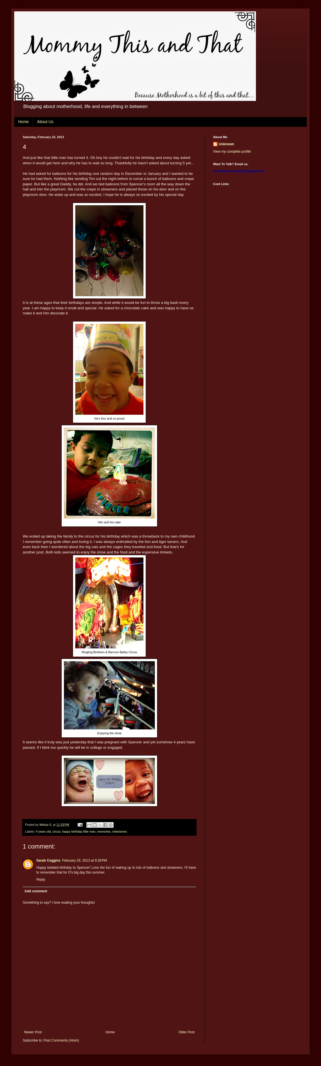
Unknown (226, 144)
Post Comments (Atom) (61, 1040)
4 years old (43, 831)
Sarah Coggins (48, 860)
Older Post (186, 1032)
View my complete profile (232, 152)
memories (104, 831)
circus (57, 831)
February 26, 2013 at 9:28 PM (84, 860)
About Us (45, 121)
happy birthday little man (78, 831)
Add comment (35, 891)
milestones (119, 831)
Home (23, 121)
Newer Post (33, 1032)
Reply (40, 880)
